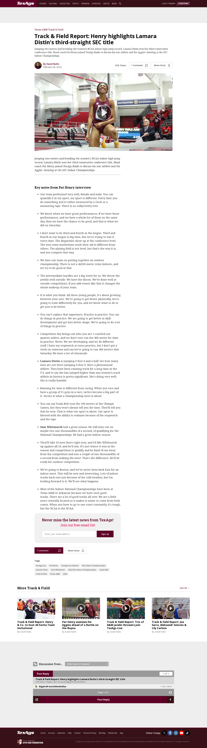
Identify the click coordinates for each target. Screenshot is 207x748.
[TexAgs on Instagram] (175, 732)
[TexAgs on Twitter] (164, 732)
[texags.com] (25, 4)
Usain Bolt (103, 569)
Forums (42, 3)
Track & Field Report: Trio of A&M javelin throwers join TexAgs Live (125, 625)
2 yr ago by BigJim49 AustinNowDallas (72, 682)
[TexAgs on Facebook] (170, 732)
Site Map (102, 733)
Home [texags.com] (43, 733)
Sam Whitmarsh (58, 569)
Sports (75, 3)
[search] (120, 3)
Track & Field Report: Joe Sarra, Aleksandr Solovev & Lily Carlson (169, 625)
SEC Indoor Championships (94, 565)
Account (51, 733)
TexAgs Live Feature (70, 565)
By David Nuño (51, 64)
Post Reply (43, 673)
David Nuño (25, 631)
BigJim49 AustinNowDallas (52, 686)
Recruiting (65, 3)
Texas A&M (55, 574)
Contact (77, 733)
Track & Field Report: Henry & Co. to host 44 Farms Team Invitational (36, 625)
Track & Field (41, 574)
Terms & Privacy (89, 733)
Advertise (61, 733)
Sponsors (96, 3)
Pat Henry (53, 565)
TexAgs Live (41, 565)
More (114, 3)
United (106, 3)
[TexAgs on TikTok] (187, 732)
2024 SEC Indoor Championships (82, 569)
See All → (185, 588)
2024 (65, 574)
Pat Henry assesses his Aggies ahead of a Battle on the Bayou (80, 625)
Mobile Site (112, 733)
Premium (85, 3)
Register (172, 3)
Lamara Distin (42, 569)
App (121, 733)
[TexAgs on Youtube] (181, 732)
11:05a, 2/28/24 (166, 687)
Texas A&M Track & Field (48, 29)
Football (53, 3)
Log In (164, 3)
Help (70, 733)
